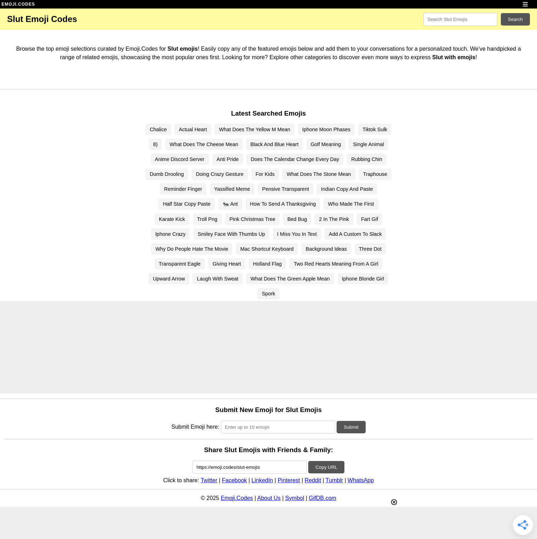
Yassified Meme (232, 189)
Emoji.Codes (237, 498)
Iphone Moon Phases (326, 129)
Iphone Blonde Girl (363, 279)
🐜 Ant (230, 204)
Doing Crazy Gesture (219, 174)
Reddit (313, 480)
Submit (351, 427)
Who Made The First (351, 204)
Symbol (294, 498)
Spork (268, 293)
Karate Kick (172, 219)
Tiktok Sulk (374, 129)
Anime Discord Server (180, 159)
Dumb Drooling (167, 174)
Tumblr (334, 480)
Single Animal (368, 144)
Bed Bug (297, 219)
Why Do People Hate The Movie (191, 249)
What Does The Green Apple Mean (290, 279)
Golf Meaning (326, 144)
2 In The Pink (334, 219)
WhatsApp (361, 480)
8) (155, 144)
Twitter (209, 480)
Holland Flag (267, 264)
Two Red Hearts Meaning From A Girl (336, 264)
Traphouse (375, 174)
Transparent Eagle (180, 264)
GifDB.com (322, 498)
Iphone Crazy (170, 234)
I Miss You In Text (297, 234)
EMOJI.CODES (18, 4)
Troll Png (207, 219)
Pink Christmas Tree (252, 219)
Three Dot (370, 249)
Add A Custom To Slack (355, 234)
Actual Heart (193, 129)
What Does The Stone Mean (319, 174)
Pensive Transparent (285, 189)
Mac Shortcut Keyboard (266, 249)
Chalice (158, 129)
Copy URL (326, 467)
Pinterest (289, 480)
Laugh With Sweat (217, 279)
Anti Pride (228, 159)
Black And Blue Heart (274, 144)
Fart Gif (369, 219)
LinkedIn (262, 480)
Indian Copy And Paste (347, 189)
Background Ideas (326, 249)
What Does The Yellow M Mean (254, 129)
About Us (269, 498)
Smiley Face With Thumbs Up (231, 234)
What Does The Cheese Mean (204, 144)
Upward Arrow (169, 279)
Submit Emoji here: (195, 427)
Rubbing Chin (366, 159)
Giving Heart (226, 264)
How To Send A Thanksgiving (283, 204)
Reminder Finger (183, 189)
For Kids (265, 174)
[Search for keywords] (460, 19)
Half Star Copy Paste (186, 204)
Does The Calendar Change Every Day (295, 159)
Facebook (234, 480)
